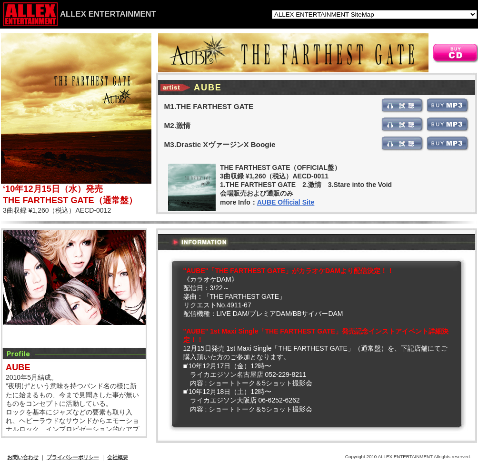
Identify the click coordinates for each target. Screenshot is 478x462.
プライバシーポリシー (73, 457)
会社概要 (117, 457)
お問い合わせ (23, 457)
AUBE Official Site (286, 202)
